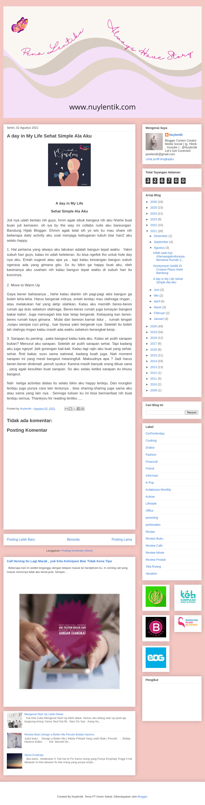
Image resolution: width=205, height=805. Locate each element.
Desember (161, 236)
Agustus (159, 247)
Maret (158, 307)
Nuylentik (176, 134)
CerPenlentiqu (155, 433)
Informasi (152, 475)
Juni (157, 289)
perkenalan (153, 524)
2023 (154, 219)
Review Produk (156, 559)
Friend (150, 468)
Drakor (150, 447)
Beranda (73, 539)
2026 (154, 201)
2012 (154, 373)
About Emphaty (33, 755)
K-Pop (150, 482)
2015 (154, 355)
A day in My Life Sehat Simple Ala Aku (168, 280)
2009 (154, 390)
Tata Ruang (153, 566)
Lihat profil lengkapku (160, 159)
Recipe (150, 531)
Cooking (151, 440)
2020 (154, 326)
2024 (154, 213)
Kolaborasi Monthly (158, 489)
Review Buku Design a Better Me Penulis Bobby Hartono (59, 734)
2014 (154, 361)
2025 (154, 207)
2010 (154, 384)
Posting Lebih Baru (21, 539)
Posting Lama (122, 539)
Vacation (151, 573)
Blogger (142, 796)
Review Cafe (154, 545)
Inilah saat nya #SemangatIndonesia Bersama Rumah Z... (168, 256)
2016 (154, 349)
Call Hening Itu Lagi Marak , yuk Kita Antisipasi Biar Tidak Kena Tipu (59, 561)
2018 (154, 338)
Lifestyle (151, 503)
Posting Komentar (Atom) (77, 550)
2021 (154, 231)
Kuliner (150, 496)
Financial (152, 461)
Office (149, 510)
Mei (156, 295)
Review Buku (154, 538)
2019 (154, 332)
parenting (152, 517)
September (161, 242)
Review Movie (155, 552)
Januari (159, 319)
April (157, 301)
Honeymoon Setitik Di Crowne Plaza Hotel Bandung (168, 269)
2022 (154, 225)
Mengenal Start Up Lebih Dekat (43, 714)
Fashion (151, 454)
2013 (154, 367)
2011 (154, 378)
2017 (154, 343)
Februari (160, 313)
